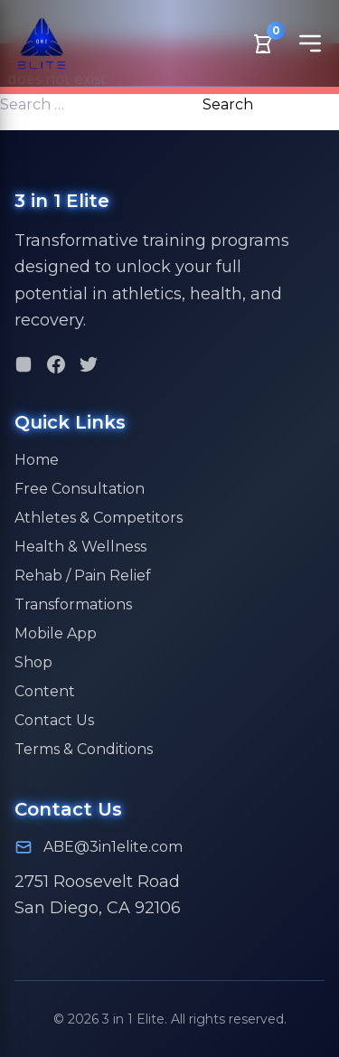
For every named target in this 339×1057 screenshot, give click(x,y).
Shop (33, 662)
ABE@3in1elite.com (113, 846)
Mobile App (55, 633)
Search (227, 104)
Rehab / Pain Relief (82, 575)
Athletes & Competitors (98, 517)
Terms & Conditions (83, 749)
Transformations (73, 604)
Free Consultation (79, 488)
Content (44, 691)
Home (36, 459)
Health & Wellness (80, 546)
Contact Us (54, 720)
